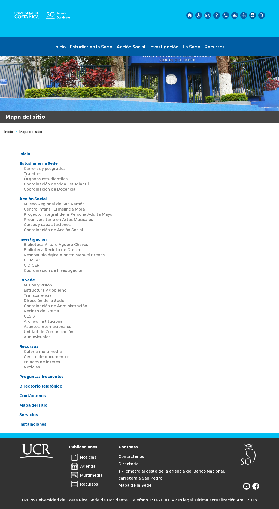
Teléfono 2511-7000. (150, 500)
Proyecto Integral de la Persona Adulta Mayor (69, 214)
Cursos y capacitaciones (47, 224)
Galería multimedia (43, 351)
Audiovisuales (37, 336)
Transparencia (38, 295)
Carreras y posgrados (44, 168)
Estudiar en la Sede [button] (91, 46)
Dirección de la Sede (44, 300)
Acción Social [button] (131, 46)
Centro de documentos (46, 356)
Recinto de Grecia (41, 311)
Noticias (32, 367)
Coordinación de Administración (55, 305)
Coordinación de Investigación (53, 270)
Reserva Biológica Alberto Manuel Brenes (64, 254)
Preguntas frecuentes (41, 376)
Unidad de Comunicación (48, 331)
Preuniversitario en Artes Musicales (58, 219)
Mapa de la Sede (135, 485)
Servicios (28, 414)
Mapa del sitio (33, 405)
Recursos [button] (215, 46)
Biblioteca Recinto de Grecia (52, 249)
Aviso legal (182, 500)
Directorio (128, 463)
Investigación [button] (164, 46)
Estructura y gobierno (45, 290)
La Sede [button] (191, 46)
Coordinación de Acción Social (53, 229)
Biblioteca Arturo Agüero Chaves (56, 244)
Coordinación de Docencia (49, 189)
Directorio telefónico (40, 386)
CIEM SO (32, 260)
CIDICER (32, 265)
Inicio (60, 46)
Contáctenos (32, 395)
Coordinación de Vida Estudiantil (56, 184)
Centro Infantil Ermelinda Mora (54, 209)
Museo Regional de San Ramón (54, 204)
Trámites (32, 173)
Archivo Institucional (44, 321)
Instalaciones (32, 424)
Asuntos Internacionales (47, 326)
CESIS (29, 316)
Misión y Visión (38, 285)
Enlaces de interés (42, 361)
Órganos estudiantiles (46, 178)
